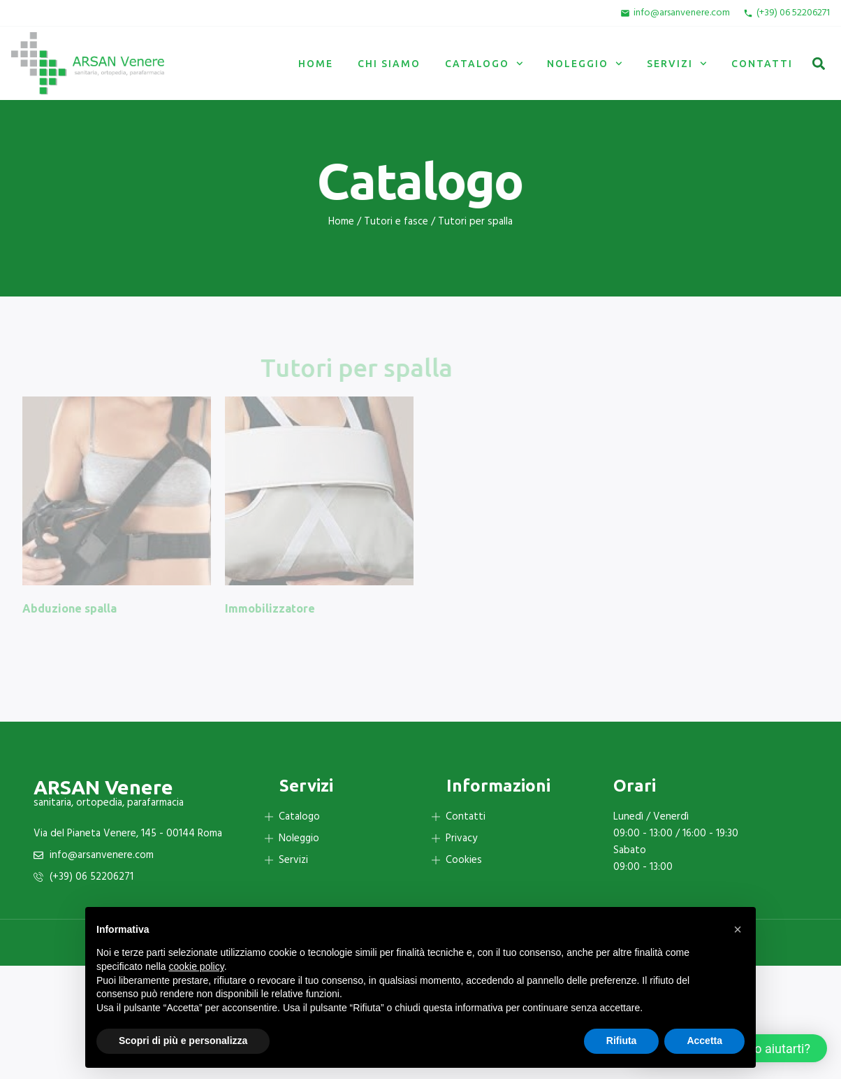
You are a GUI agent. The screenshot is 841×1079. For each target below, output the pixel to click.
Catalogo (484, 63)
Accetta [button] (704, 1040)
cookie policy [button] (196, 966)
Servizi (677, 63)
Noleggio (584, 63)
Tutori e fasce (396, 221)
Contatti (762, 63)
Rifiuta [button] (621, 1040)
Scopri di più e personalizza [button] (183, 1040)
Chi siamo (389, 63)
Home (315, 63)
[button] (818, 63)
